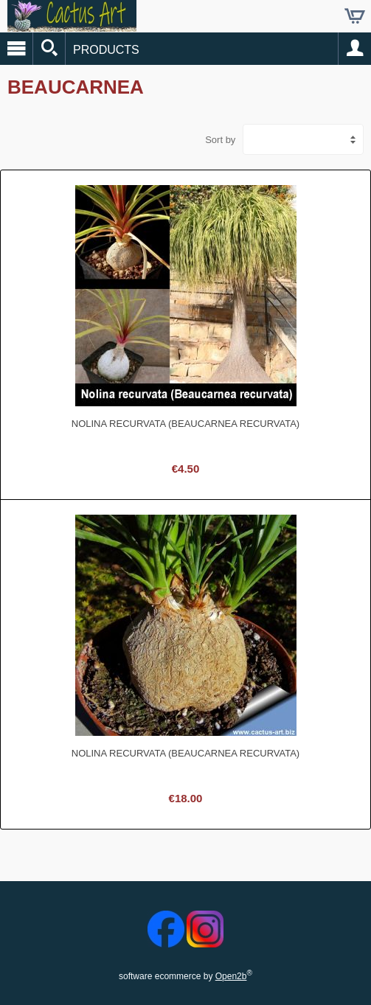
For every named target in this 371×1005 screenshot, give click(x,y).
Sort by (220, 139)
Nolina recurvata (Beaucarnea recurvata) (185, 423)
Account (355, 48)
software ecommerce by (185, 976)
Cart (355, 16)
